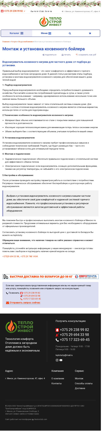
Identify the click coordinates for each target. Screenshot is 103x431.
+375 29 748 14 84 (29, 256)
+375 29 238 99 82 (13, 11)
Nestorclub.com (40, 420)
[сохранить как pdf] (86, 55)
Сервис (79, 371)
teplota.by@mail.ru (64, 355)
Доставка (80, 388)
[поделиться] (49, 55)
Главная (5, 42)
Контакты (56, 383)
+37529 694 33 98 (10, 256)
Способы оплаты (84, 383)
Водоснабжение (26, 42)
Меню (46, 33)
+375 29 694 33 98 (30, 296)
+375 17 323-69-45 (30, 299)
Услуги (14, 42)
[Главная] (50, 26)
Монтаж (79, 378)
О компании (57, 378)
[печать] (66, 55)
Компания (57, 371)
